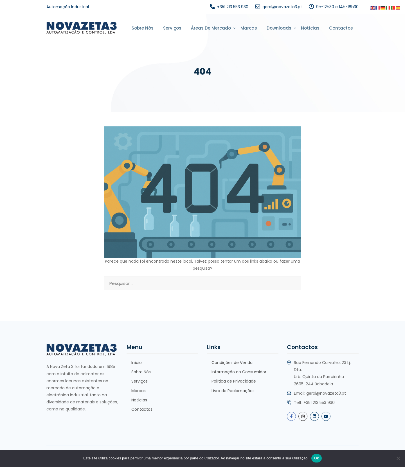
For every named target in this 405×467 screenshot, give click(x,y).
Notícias (310, 28)
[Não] (398, 458)
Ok (316, 458)
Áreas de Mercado (211, 28)
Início (136, 362)
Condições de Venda (232, 362)
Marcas (248, 28)
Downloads (279, 28)
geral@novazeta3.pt (282, 7)
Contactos (341, 28)
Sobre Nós (143, 28)
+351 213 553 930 (232, 7)
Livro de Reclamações (233, 391)
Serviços (172, 28)
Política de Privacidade (234, 381)
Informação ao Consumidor (239, 372)
